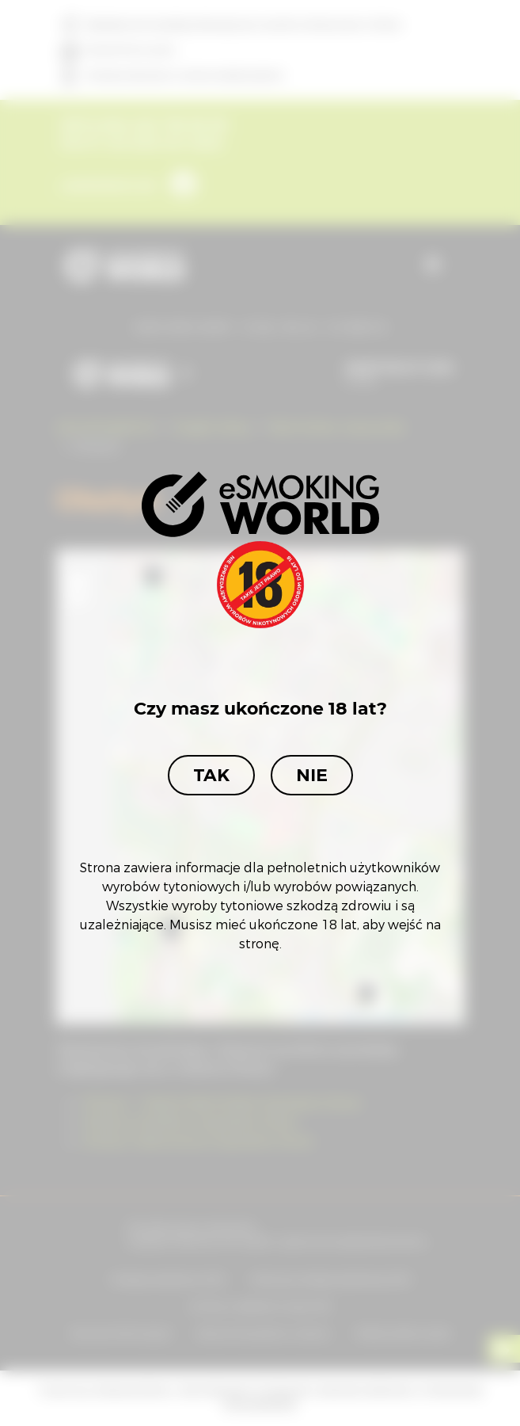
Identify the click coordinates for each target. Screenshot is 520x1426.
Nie (312, 775)
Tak (211, 775)
